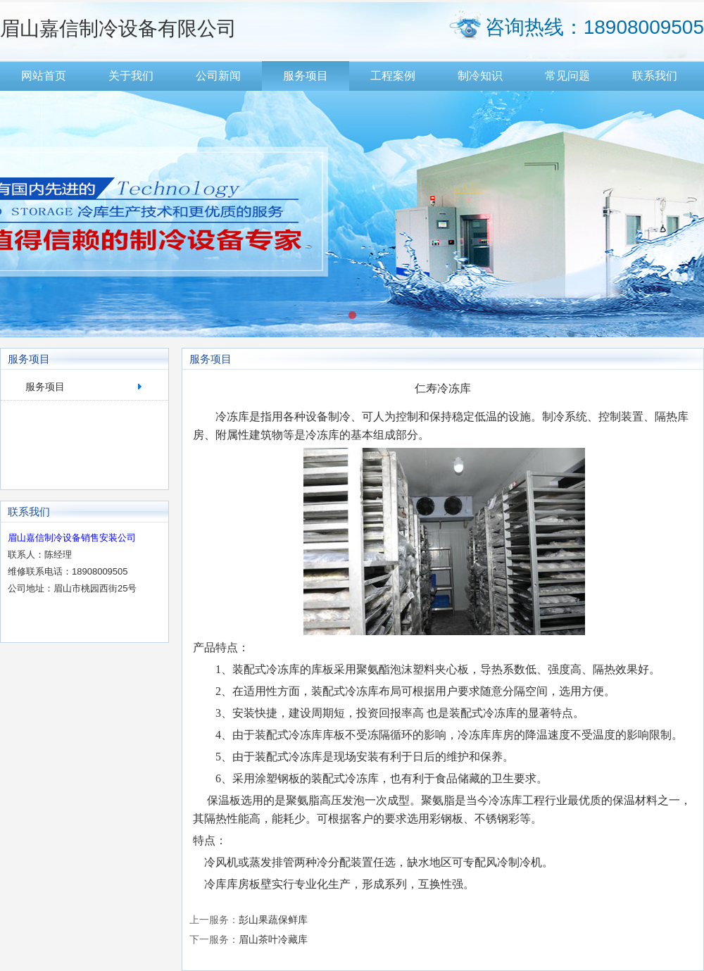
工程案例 (392, 76)
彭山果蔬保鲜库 (273, 919)
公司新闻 (218, 76)
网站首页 (43, 76)
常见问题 (567, 76)
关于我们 (130, 76)
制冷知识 (480, 76)
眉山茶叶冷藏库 (273, 939)
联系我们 (654, 76)
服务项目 (305, 76)
